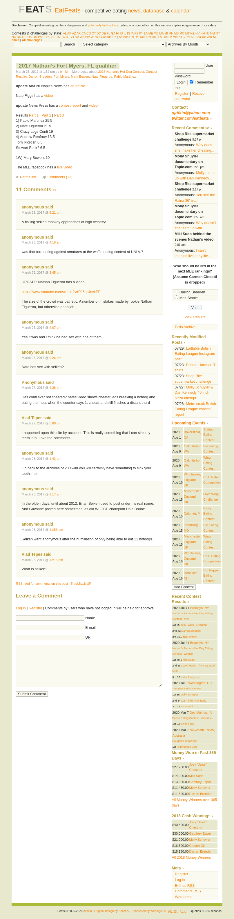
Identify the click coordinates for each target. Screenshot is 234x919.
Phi (188, 37)
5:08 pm (55, 423)
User (194, 65)
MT (187, 33)
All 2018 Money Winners (191, 858)
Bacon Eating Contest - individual (192, 718)
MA (161, 33)
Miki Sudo (189, 659)
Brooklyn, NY (199, 608)
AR (79, 33)
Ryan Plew (187, 723)
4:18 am (55, 242)
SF (193, 37)
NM (212, 33)
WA (82, 37)
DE (104, 33)
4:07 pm (55, 327)
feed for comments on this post (42, 583)
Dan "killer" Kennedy (194, 700)
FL (108, 33)
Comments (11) (60, 177)
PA (40, 37)
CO (88, 33)
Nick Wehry (190, 636)
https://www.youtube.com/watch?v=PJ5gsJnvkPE (61, 292)
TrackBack (81, 583)
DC (99, 33)
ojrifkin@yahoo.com (191, 113)
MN (171, 33)
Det (148, 37)
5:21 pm (55, 212)
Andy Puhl (187, 706)
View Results (194, 317)
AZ (74, 33)
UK (115, 37)
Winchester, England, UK (192, 480)
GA (113, 33)
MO (181, 33)
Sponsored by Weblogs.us (149, 911)
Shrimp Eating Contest (209, 435)
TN (58, 37)
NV (197, 33)
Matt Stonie (188, 298)
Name (90, 618)
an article (77, 86)
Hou (154, 37)
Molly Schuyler (189, 694)
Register (35, 608)
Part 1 (34, 115)
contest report (70, 105)
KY (141, 33)
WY (97, 37)
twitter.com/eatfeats (190, 118)
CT (94, 33)
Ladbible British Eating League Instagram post (195, 353)
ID (121, 33)
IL (125, 33)
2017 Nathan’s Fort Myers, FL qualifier (68, 66)
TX (63, 37)
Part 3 (59, 115)
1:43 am (55, 458)
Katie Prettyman (190, 677)
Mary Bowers (80, 76)
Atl (120, 37)
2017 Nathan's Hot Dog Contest (121, 71)
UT (68, 37)
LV (170, 37)
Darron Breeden (40, 76)
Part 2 (46, 115)
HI (117, 33)
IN (128, 33)
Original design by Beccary (111, 911)
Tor (204, 37)
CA (83, 33)
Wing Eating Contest (209, 463)
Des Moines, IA (201, 712)
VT (73, 37)
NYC (181, 37)
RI (43, 37)
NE (193, 33)
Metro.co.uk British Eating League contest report (195, 409)
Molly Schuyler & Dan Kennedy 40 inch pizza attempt (194, 392)
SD (53, 37)
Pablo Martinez (125, 76)
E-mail (90, 628)
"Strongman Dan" (187, 746)
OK (30, 37)
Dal (137, 37)
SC (48, 37)
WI (93, 37)
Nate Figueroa (102, 76)
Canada (106, 37)
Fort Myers (61, 76)
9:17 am (55, 494)
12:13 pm (56, 560)
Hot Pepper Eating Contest (211, 576)
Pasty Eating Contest (209, 513)
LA (146, 33)
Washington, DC (200, 683)
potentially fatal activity (103, 25)
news (134, 11)
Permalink (28, 177)
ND (19, 37)
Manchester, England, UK (193, 496)
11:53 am (56, 529)
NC (14, 37)
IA (132, 33)
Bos (125, 37)
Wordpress (183, 897)
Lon (165, 37)
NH (202, 33)
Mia (175, 37)
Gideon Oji (197, 845)
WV (87, 37)
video (48, 96)
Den (143, 37)
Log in (21, 608)
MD (156, 33)
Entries (185, 886)
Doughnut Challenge (184, 741)
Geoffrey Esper (200, 782)
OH (24, 37)
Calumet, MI (192, 513)
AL (64, 33)
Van (209, 37)
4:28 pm (55, 387)
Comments (188, 891)
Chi (131, 37)
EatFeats (68, 10)
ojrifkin (64, 71)
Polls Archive (185, 327)
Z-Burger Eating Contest (187, 688)
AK (69, 33)
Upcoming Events (188, 423)
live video (64, 167)
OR (35, 37)
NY (218, 33)
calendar (181, 11)
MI (166, 33)
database (154, 11)
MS (176, 33)
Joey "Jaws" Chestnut (193, 624)
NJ (207, 33)
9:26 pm (55, 357)
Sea (198, 37)
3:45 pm (55, 272)
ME (150, 33)
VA (77, 37)
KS (136, 33)
